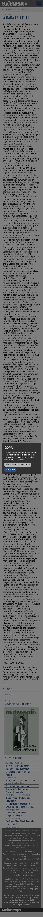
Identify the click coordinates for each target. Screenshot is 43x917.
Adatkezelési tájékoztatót (19, 455)
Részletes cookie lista (18, 464)
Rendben (10, 470)
